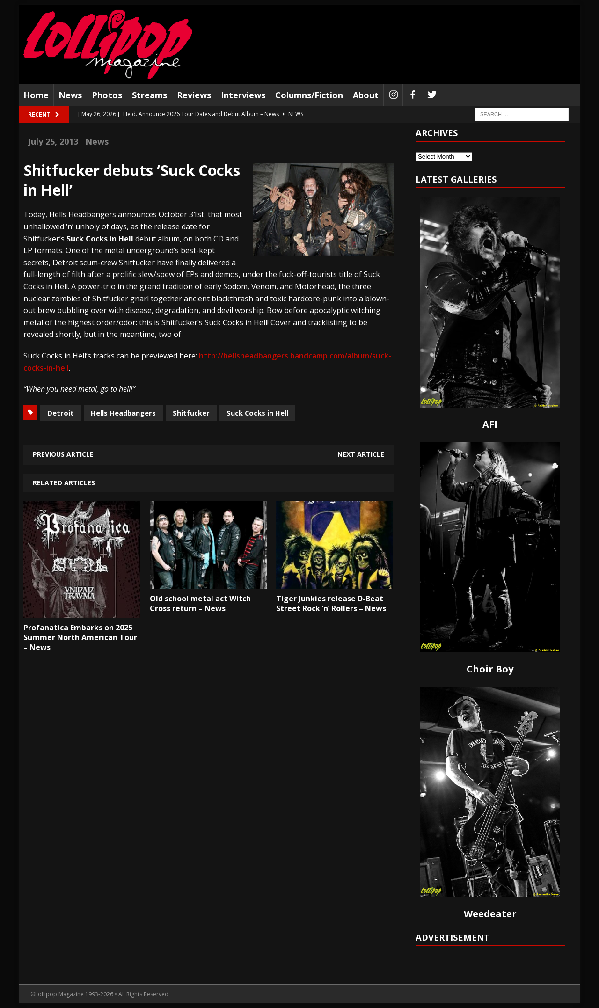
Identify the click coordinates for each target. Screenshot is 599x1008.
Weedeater (490, 913)
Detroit (60, 412)
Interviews (243, 95)
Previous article (63, 454)
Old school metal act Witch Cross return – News (200, 603)
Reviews (194, 95)
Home (36, 95)
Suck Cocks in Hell (257, 412)
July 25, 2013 (53, 141)
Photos (107, 95)
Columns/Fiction (309, 95)
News (70, 95)
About (366, 95)
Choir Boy (490, 669)
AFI (489, 424)
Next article (360, 454)
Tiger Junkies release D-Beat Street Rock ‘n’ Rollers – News (331, 603)
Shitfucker (191, 412)
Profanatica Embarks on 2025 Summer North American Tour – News (80, 637)
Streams (149, 95)
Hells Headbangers (123, 412)
